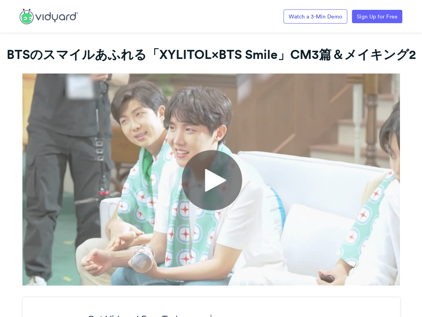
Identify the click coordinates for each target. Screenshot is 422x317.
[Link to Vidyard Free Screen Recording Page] (49, 15)
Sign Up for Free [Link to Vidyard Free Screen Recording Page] (377, 16)
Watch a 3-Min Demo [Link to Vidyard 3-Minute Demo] (315, 16)
